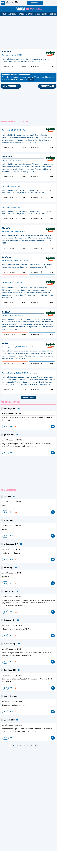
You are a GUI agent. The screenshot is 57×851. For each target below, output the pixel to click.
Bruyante (6, 52)
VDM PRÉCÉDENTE (10, 86)
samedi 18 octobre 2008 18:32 (11, 526)
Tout (4, 14)
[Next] (46, 745)
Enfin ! (5, 344)
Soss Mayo (8, 409)
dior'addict (8, 644)
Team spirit (7, 157)
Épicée (21, 14)
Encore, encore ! (28, 397)
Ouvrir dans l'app (35, 3)
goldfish (7, 435)
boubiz (7, 568)
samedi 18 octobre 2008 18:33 (11, 573)
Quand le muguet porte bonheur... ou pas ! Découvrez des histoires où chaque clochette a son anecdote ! (28, 77)
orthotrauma (9, 544)
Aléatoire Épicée (33, 14)
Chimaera (8, 620)
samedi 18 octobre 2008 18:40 (12, 701)
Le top (44, 14)
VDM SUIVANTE (47, 86)
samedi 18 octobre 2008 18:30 (12, 502)
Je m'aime (6, 257)
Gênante (6, 228)
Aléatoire (12, 14)
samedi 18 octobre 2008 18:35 (11, 414)
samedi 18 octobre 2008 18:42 (12, 440)
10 (42, 745)
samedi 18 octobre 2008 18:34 (12, 597)
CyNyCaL (7, 591)
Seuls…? (6, 312)
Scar (5, 497)
